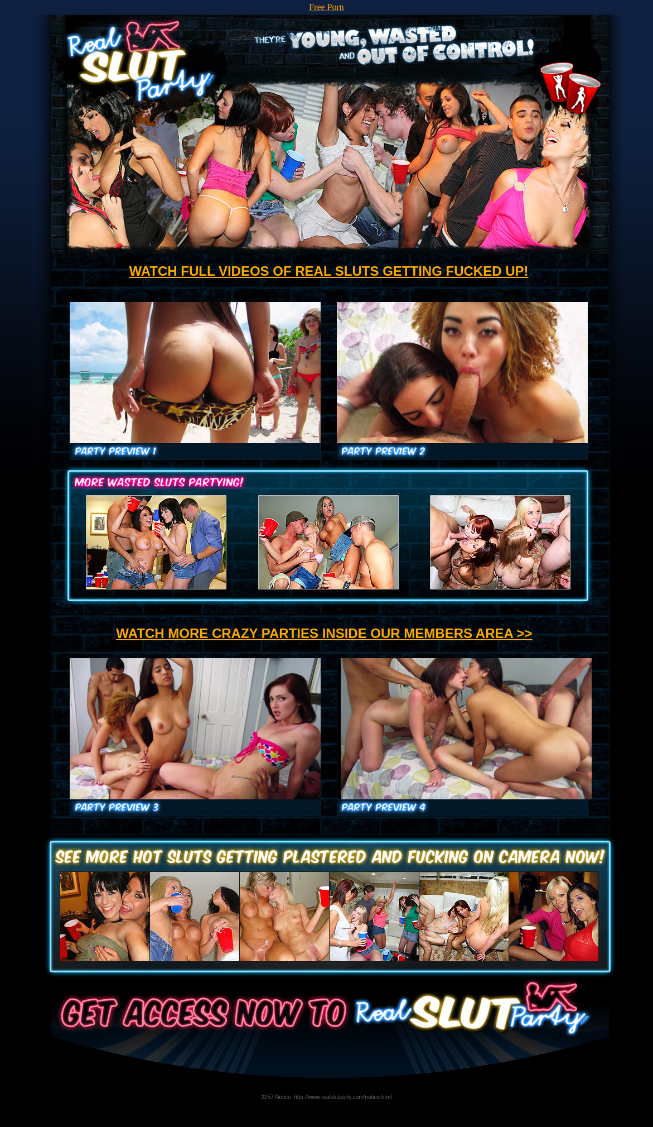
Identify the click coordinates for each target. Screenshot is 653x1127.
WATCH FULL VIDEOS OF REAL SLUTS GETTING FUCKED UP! (328, 271)
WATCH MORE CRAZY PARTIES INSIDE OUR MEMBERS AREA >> (324, 633)
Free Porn (326, 7)
